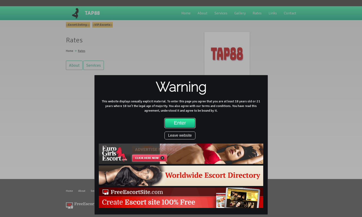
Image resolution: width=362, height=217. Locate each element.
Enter (180, 123)
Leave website (180, 135)
